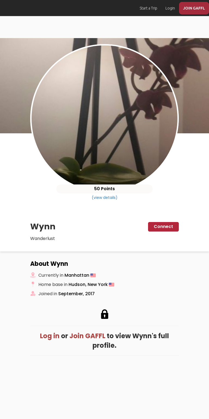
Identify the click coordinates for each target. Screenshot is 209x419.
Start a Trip (148, 8)
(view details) (105, 197)
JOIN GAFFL (194, 8)
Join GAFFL (87, 335)
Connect (163, 226)
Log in (50, 335)
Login (170, 8)
